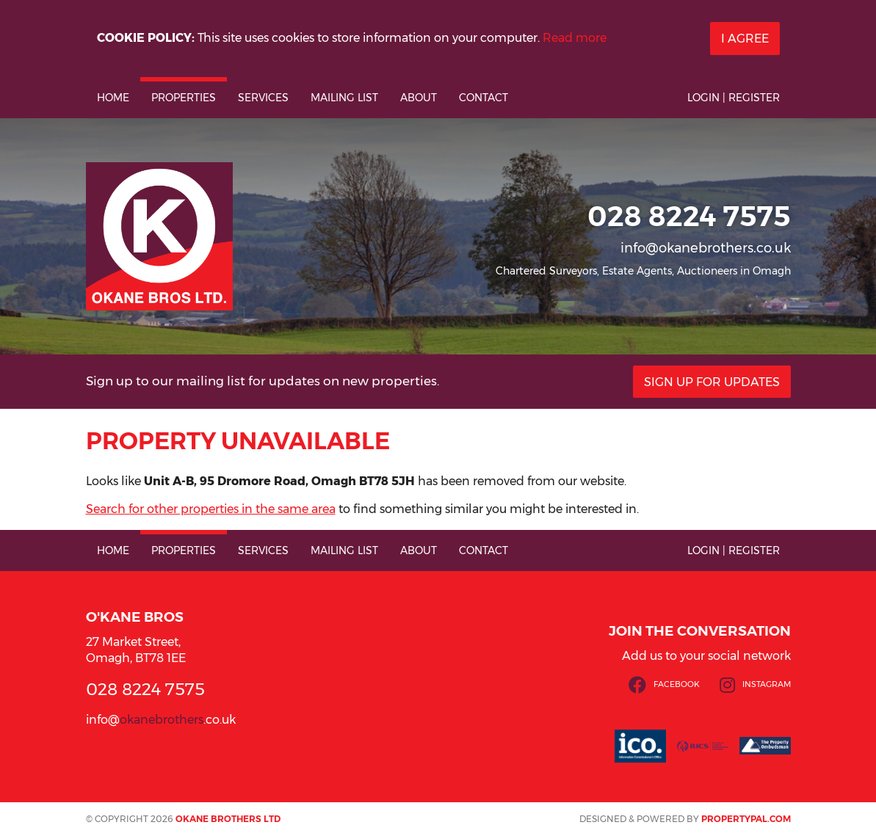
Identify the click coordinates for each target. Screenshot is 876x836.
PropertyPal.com (746, 818)
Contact (483, 97)
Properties (183, 97)
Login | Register (733, 97)
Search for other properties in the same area (211, 509)
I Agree (745, 39)
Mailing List (344, 97)
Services (263, 97)
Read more (575, 38)
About (418, 97)
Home (113, 97)
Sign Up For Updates (712, 382)
